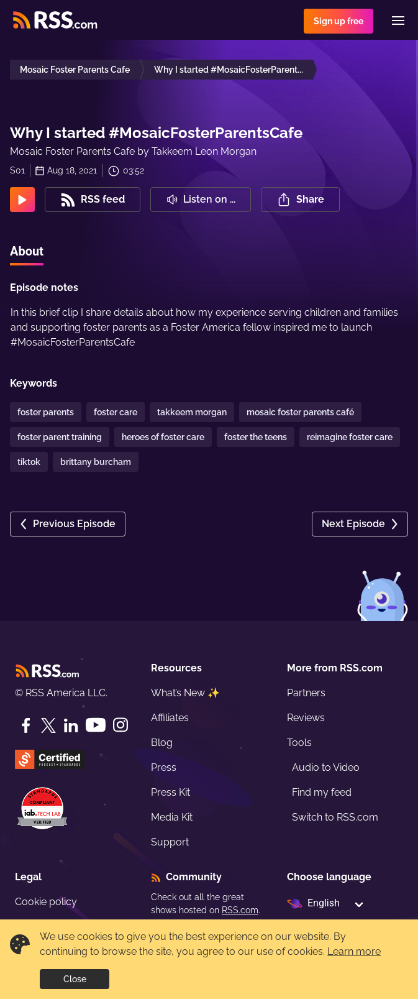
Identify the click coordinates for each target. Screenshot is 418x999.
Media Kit (172, 817)
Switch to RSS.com (335, 817)
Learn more (354, 951)
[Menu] (398, 20)
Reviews (306, 718)
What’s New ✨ (185, 693)
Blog (162, 742)
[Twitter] (48, 725)
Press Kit (170, 792)
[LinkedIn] (70, 725)
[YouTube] (96, 725)
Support (170, 842)
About (26, 251)
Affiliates (170, 718)
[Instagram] (120, 725)
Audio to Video (326, 767)
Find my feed (322, 792)
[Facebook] (26, 725)
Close (74, 979)
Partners (306, 693)
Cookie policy (46, 902)
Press (163, 767)
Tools (299, 742)
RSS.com (240, 910)
